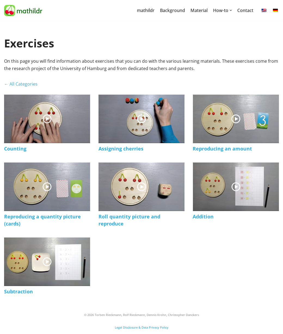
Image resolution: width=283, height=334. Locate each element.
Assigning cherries (121, 148)
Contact (245, 10)
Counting (15, 148)
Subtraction (18, 291)
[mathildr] (23, 10)
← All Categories (21, 84)
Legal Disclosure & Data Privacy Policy (141, 327)
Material (199, 10)
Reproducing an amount (222, 148)
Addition (203, 216)
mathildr (146, 10)
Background (172, 10)
